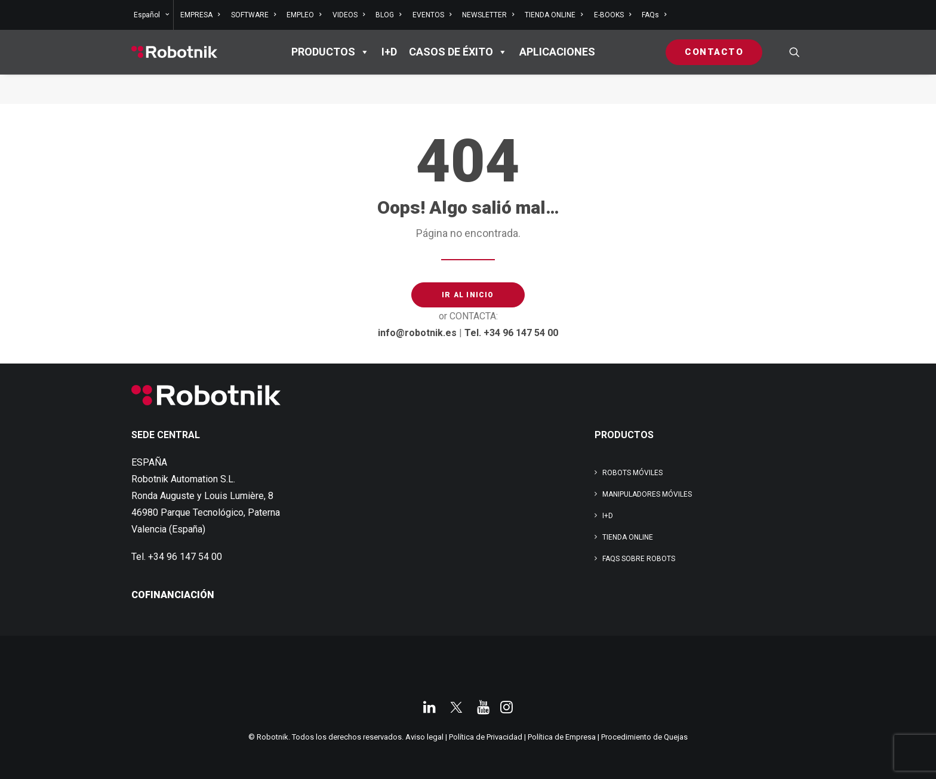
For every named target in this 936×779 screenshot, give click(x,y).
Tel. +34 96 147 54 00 (511, 332)
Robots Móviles (632, 473)
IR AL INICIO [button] (468, 295)
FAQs (654, 15)
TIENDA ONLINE (554, 15)
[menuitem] (152, 15)
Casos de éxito (458, 52)
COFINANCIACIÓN (172, 595)
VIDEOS (348, 15)
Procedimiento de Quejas (644, 736)
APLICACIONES (557, 51)
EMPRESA (200, 15)
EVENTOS (431, 15)
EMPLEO (304, 15)
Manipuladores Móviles (647, 494)
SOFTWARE (253, 15)
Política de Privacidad (485, 736)
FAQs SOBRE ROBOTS (638, 559)
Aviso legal (424, 736)
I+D (389, 51)
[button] (794, 52)
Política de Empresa (562, 736)
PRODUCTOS (330, 52)
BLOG (388, 15)
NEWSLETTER (488, 15)
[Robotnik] (174, 52)
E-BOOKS (612, 15)
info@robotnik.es (417, 332)
